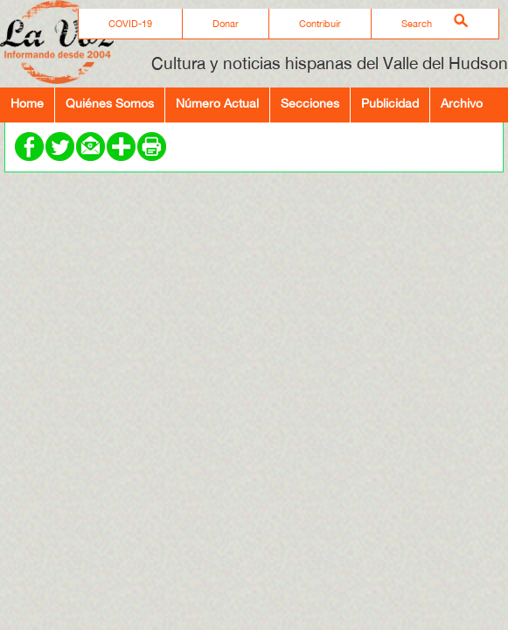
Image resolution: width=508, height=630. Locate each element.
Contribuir (320, 24)
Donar (225, 24)
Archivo (462, 102)
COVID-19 (130, 24)
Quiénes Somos (110, 102)
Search (416, 24)
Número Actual (217, 102)
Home (27, 102)
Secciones (310, 102)
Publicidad (390, 102)
